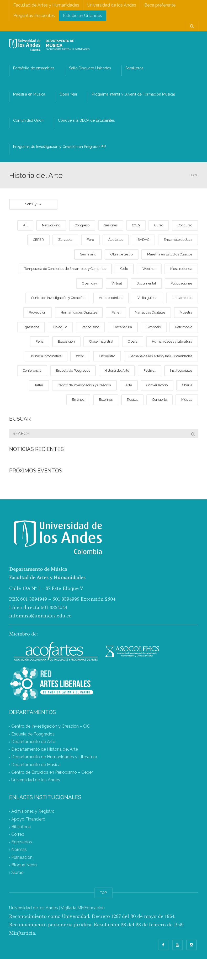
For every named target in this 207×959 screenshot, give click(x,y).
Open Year (68, 94)
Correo (17, 834)
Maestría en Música (29, 94)
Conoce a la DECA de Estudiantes (86, 120)
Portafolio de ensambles (34, 68)
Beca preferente (160, 5)
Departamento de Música (36, 764)
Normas (19, 849)
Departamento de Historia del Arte (44, 749)
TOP (103, 893)
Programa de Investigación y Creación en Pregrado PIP (59, 146)
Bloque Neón (24, 864)
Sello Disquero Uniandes (90, 68)
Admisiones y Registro (33, 811)
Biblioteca (21, 826)
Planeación (22, 857)
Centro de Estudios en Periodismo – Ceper (52, 772)
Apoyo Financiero (28, 819)
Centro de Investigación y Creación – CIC (50, 726)
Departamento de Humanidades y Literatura (54, 757)
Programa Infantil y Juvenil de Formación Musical (133, 94)
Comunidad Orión (28, 120)
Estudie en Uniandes (82, 15)
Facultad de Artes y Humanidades (46, 5)
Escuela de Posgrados (33, 734)
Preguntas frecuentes (34, 15)
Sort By (33, 204)
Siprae (17, 872)
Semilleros (134, 68)
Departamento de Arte (33, 741)
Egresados (21, 842)
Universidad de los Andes (111, 5)
